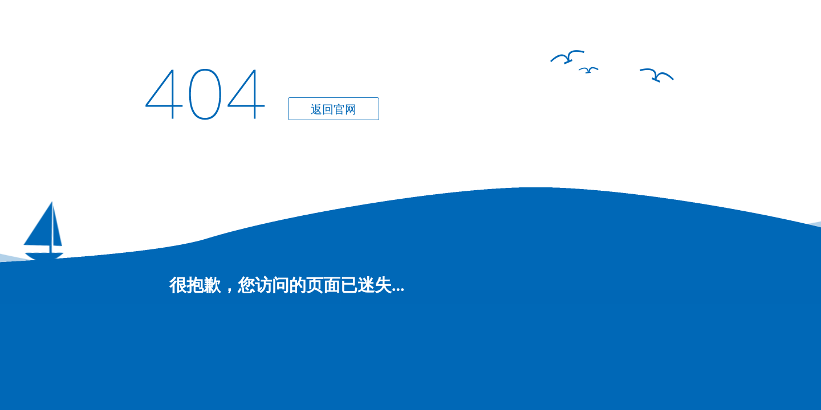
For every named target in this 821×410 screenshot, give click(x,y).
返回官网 (333, 109)
